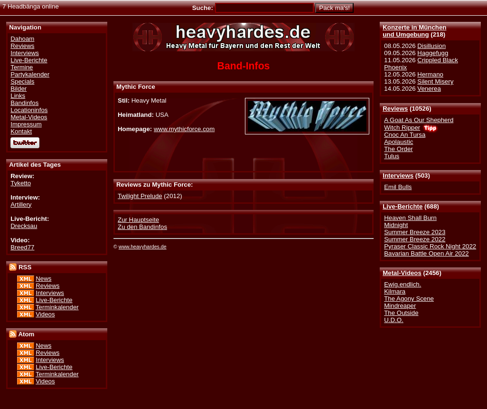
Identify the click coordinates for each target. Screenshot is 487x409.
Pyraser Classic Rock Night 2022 (430, 246)
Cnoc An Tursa (404, 134)
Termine (21, 67)
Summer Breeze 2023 (414, 232)
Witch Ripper (402, 127)
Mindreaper (400, 305)
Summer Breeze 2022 (414, 239)
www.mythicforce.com (184, 129)
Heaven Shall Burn (410, 217)
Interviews (398, 175)
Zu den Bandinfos (142, 226)
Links (17, 95)
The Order (398, 148)
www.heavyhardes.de (143, 246)
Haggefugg (432, 53)
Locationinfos (28, 110)
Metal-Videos (402, 272)
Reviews (395, 108)
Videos (45, 314)
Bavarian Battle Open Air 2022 (426, 253)
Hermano (430, 74)
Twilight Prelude (140, 196)
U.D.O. (393, 319)
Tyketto (20, 183)
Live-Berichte (402, 206)
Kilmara (394, 291)
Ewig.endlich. (402, 284)
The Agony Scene (409, 298)
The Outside (401, 312)
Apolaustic (398, 141)
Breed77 (22, 247)
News (43, 278)
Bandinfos (24, 102)
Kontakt (21, 131)
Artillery (20, 204)
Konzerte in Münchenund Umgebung (414, 31)
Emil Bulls (398, 186)
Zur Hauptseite (138, 219)
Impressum (26, 124)
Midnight (396, 224)
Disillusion (431, 45)
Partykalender (29, 74)
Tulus (391, 156)
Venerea (428, 88)
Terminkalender (57, 307)
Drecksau (23, 225)
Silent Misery (435, 81)
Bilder (18, 88)
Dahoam (22, 38)
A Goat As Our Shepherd (418, 120)
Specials (22, 81)
